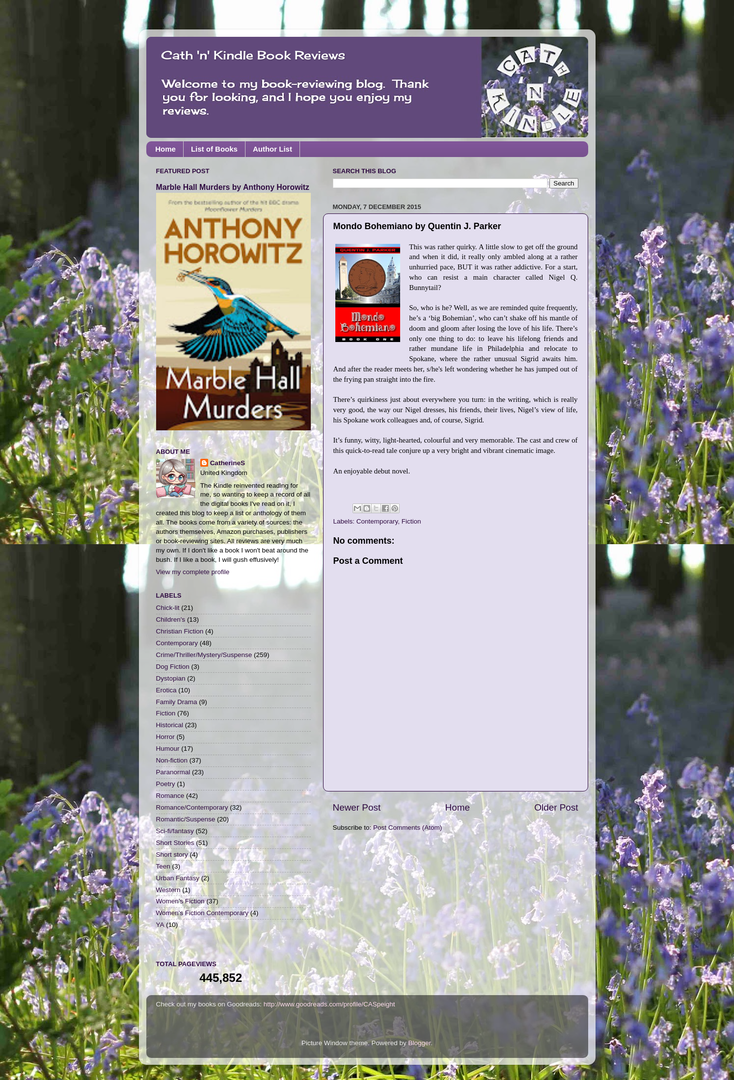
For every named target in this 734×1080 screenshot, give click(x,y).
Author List (272, 149)
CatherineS (227, 463)
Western (168, 890)
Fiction (411, 521)
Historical (170, 725)
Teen (163, 866)
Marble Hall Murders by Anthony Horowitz (232, 187)
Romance (170, 795)
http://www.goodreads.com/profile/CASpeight (329, 1004)
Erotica (166, 690)
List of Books (214, 149)
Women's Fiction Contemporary (202, 913)
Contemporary (377, 521)
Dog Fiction (173, 666)
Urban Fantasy (178, 878)
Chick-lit (168, 607)
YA (160, 924)
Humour (168, 748)
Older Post (556, 807)
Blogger (419, 1043)
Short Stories (175, 842)
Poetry (165, 784)
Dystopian (171, 678)
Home (165, 149)
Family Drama (176, 702)
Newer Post (357, 807)
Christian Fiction (180, 631)
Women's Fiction (180, 901)
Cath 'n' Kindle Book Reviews (253, 55)
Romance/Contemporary (192, 807)
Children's (171, 619)
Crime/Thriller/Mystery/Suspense (204, 655)
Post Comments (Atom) (407, 827)
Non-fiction (172, 760)
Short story (172, 854)
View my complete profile (193, 572)
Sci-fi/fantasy (175, 831)
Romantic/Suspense (186, 819)
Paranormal (173, 772)
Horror (165, 736)
